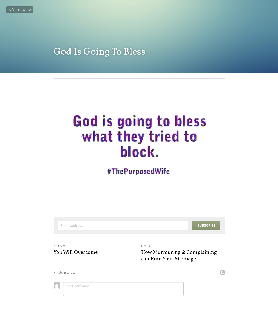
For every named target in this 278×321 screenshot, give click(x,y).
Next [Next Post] (146, 246)
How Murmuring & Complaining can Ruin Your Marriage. (179, 255)
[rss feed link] (222, 272)
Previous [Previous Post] (61, 246)
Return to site (20, 10)
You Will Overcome (76, 252)
